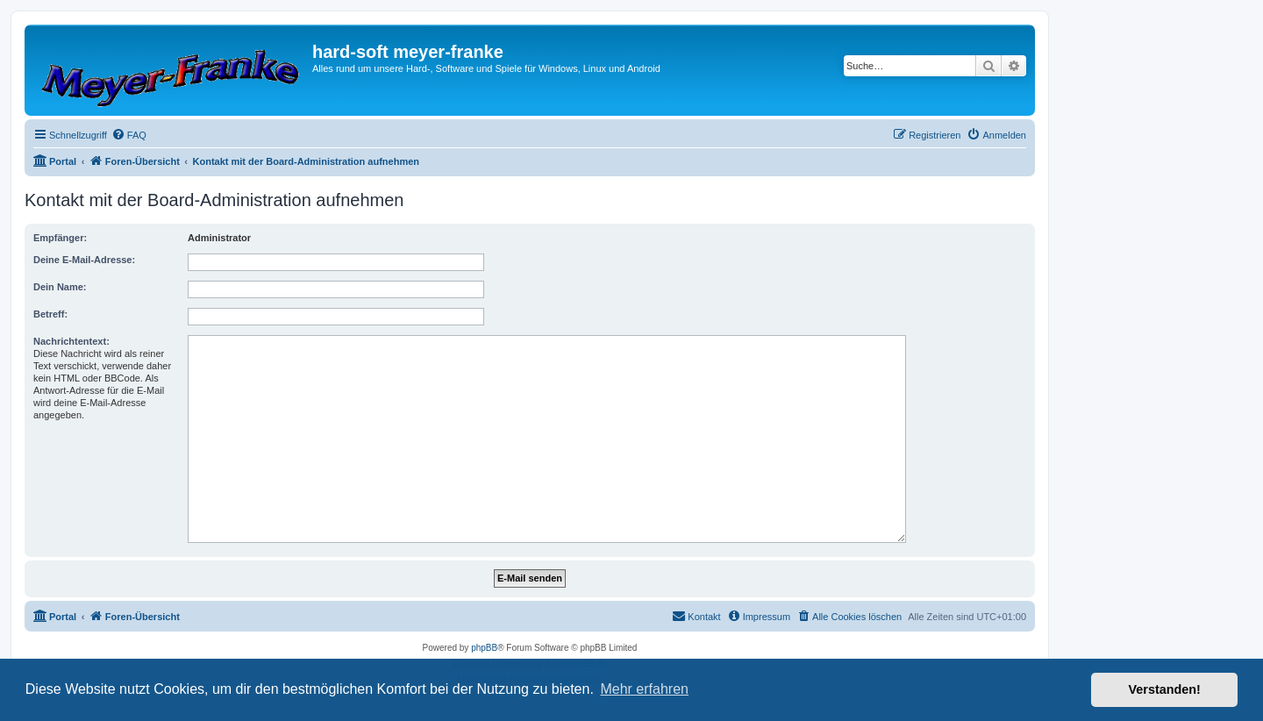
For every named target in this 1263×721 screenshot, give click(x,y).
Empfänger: (60, 237)
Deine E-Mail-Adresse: (84, 259)
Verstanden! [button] (1165, 689)
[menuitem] (128, 135)
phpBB (484, 648)
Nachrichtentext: (71, 341)
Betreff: (50, 314)
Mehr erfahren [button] (644, 689)
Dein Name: (60, 287)
